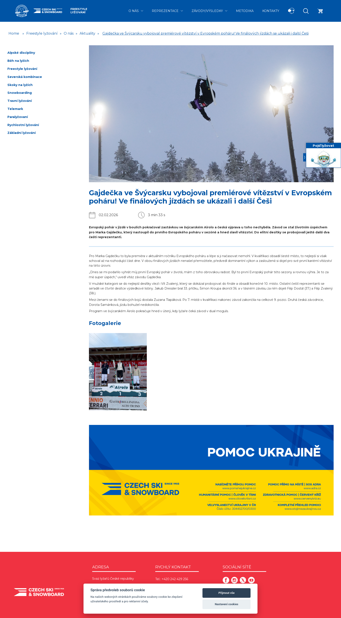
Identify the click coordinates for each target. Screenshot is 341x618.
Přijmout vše (227, 592)
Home (13, 33)
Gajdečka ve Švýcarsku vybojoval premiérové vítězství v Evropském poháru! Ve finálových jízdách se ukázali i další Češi (205, 33)
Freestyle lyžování (78, 10)
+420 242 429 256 (175, 579)
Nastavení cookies (226, 604)
